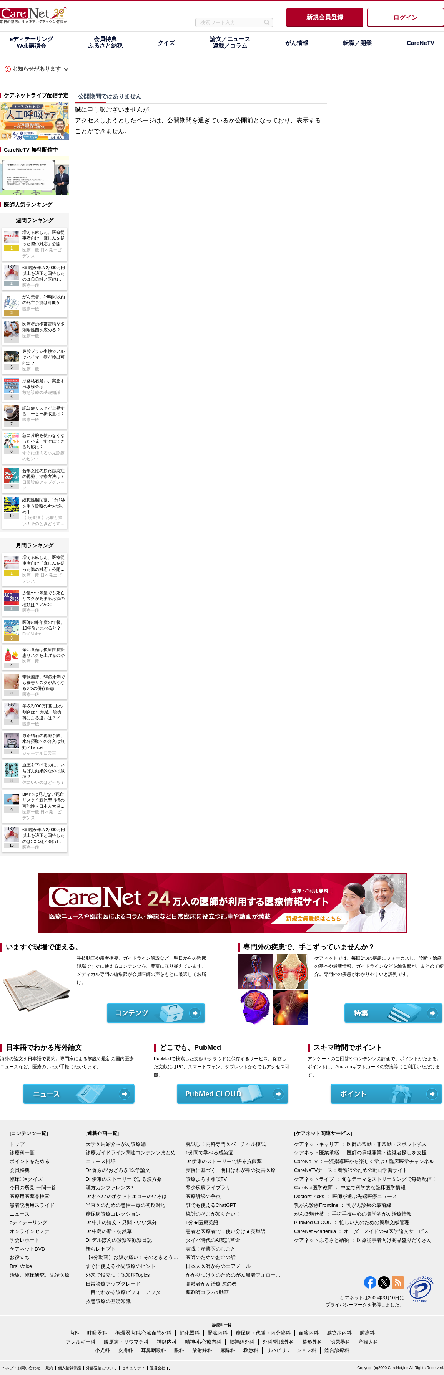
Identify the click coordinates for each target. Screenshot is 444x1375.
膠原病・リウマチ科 (126, 1342)
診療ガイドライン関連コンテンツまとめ (131, 1152)
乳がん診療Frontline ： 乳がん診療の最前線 (342, 1205)
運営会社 (157, 1368)
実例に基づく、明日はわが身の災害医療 (231, 1170)
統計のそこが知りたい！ (213, 1214)
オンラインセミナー (32, 1231)
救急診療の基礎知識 (108, 1301)
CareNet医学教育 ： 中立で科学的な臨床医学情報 (350, 1187)
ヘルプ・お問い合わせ (21, 1368)
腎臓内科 (218, 1333)
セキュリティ (133, 1368)
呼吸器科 (97, 1333)
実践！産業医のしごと (211, 1249)
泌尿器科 (340, 1342)
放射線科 (202, 1350)
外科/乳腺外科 (278, 1342)
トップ (17, 1144)
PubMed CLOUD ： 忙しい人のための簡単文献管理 (351, 1222)
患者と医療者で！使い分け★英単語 (226, 1231)
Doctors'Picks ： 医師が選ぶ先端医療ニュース (345, 1196)
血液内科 (309, 1333)
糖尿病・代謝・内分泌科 (263, 1333)
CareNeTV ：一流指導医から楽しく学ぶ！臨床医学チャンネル (364, 1161)
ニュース (20, 1214)
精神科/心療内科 (203, 1342)
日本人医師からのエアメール (218, 1266)
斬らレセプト (101, 1249)
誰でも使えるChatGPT (211, 1205)
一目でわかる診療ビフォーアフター (126, 1292)
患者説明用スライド (32, 1205)
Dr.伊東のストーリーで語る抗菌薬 (224, 1161)
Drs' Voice (21, 1266)
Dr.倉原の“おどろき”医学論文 (118, 1170)
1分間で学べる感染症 (209, 1152)
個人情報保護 (69, 1368)
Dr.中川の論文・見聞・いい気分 (121, 1222)
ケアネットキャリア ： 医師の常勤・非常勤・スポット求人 (360, 1144)
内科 (74, 1333)
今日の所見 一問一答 (33, 1187)
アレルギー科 (81, 1342)
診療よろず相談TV (206, 1179)
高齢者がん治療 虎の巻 (211, 1284)
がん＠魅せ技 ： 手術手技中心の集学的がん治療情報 (353, 1214)
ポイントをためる (30, 1161)
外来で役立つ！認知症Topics (118, 1275)
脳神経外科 (241, 1342)
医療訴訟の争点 (203, 1196)
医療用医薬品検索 (30, 1196)
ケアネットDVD (27, 1249)
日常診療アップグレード (113, 1284)
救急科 (250, 1350)
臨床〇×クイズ (26, 1179)
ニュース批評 (101, 1161)
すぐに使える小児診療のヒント (121, 1266)
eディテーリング (28, 1222)
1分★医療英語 (202, 1222)
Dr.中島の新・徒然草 (109, 1231)
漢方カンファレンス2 (109, 1187)
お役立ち (20, 1257)
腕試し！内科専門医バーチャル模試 (226, 1144)
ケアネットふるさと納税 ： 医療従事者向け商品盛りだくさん (363, 1240)
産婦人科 (368, 1342)
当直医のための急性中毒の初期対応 (126, 1205)
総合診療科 (336, 1350)
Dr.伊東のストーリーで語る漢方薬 (124, 1179)
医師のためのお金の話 (211, 1257)
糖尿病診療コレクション (113, 1214)
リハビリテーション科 (291, 1350)
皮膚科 (125, 1350)
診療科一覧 (22, 1152)
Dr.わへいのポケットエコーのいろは (126, 1196)
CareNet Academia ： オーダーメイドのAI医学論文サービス (361, 1231)
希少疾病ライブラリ (208, 1187)
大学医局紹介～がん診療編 (116, 1144)
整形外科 (312, 1342)
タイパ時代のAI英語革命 (213, 1240)
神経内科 (167, 1342)
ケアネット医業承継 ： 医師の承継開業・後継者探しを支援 (360, 1152)
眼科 (179, 1350)
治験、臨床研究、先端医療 (40, 1275)
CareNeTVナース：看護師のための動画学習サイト (350, 1170)
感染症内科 (339, 1333)
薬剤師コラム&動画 (207, 1292)
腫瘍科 (367, 1333)
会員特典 (20, 1170)
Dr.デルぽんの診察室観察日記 (119, 1240)
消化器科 (190, 1333)
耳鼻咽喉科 (153, 1350)
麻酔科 (227, 1350)
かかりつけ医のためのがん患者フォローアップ (234, 1275)
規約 (49, 1368)
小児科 (102, 1350)
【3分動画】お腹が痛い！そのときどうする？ (134, 1257)
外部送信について (101, 1368)
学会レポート (25, 1240)
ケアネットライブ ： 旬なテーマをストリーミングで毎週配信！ (365, 1179)
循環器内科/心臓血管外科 (143, 1333)
